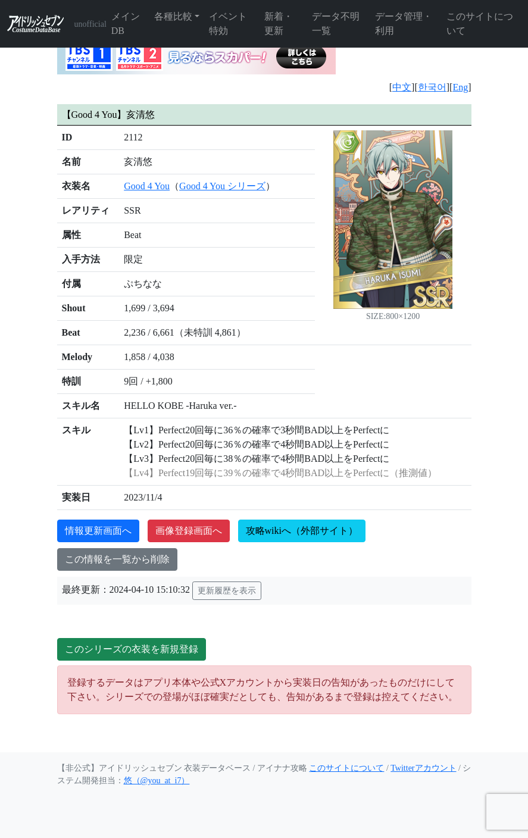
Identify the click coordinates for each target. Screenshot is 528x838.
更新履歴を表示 (227, 590)
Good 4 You (147, 186)
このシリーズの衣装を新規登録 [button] (131, 649)
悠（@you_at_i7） (157, 780)
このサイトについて (479, 23)
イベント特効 (228, 23)
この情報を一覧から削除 (117, 559)
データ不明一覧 (336, 23)
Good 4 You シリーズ (222, 186)
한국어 (432, 87)
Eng (460, 87)
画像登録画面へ (188, 531)
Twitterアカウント (423, 768)
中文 (401, 87)
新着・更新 (278, 23)
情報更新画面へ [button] (98, 531)
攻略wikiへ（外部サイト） (302, 531)
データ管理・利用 (403, 23)
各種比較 (173, 16)
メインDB (125, 23)
